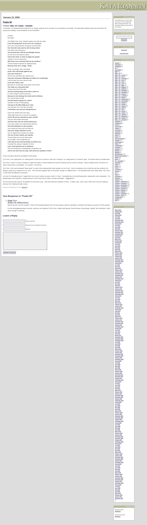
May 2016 (117, 247)
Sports (116, 174)
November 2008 (119, 356)
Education (117, 133)
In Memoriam (118, 145)
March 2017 (118, 239)
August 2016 (118, 242)
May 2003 (117, 469)
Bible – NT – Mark (119, 85)
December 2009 (119, 337)
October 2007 (118, 378)
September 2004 (119, 441)
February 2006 (118, 412)
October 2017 (118, 235)
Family (116, 137)
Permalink (29, 26)
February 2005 (118, 433)
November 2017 (119, 234)
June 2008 (117, 364)
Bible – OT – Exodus (120, 102)
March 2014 (118, 268)
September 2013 (119, 278)
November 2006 (119, 397)
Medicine (117, 152)
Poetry (116, 164)
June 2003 (117, 467)
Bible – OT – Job (119, 109)
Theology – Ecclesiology (121, 185)
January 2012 (118, 306)
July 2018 (117, 225)
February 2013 (118, 287)
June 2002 (117, 488)
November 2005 (119, 417)
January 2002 (118, 496)
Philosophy (118, 162)
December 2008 (119, 354)
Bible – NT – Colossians (121, 78)
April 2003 (117, 471)
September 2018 (119, 222)
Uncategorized (118, 197)
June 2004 (117, 447)
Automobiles (118, 70)
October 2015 (118, 256)
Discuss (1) (24, 187)
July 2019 (117, 216)
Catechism (117, 121)
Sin (116, 173)
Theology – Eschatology (121, 186)
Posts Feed (124, 50)
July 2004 (117, 445)
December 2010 (119, 321)
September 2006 (119, 400)
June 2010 (117, 332)
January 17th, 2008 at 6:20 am (18, 202)
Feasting (117, 140)
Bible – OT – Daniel (120, 97)
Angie (10, 201)
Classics (117, 128)
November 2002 (119, 479)
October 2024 (118, 211)
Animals (117, 63)
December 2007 (119, 374)
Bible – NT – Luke (119, 83)
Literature (117, 149)
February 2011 (118, 318)
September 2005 (119, 421)
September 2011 (119, 307)
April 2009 (117, 347)
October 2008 (118, 357)
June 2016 (117, 246)
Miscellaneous (118, 154)
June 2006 (117, 405)
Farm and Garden (119, 138)
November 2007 (119, 376)
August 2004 (118, 443)
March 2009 (118, 349)
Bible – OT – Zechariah (121, 119)
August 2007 (118, 381)
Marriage (117, 150)
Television (117, 178)
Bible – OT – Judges (120, 112)
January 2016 (118, 254)
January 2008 (118, 373)
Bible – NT (117, 73)
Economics (118, 131)
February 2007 (118, 392)
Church (117, 124)
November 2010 (119, 323)
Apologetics (118, 64)
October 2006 (118, 399)
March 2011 (118, 316)
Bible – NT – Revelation (121, 92)
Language (117, 147)
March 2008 (118, 369)
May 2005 (117, 428)
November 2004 (119, 438)
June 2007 (117, 385)
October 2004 (118, 440)
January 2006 (118, 414)
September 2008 (119, 359)
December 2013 (119, 273)
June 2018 (117, 227)
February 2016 (118, 253)
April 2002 (117, 491)
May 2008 (117, 366)
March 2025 (118, 210)
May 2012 (117, 301)
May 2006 (117, 407)
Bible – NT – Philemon (120, 88)
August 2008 (118, 361)
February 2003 (118, 474)
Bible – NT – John (119, 80)
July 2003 (117, 465)
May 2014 (117, 266)
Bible (116, 71)
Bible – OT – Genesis (120, 106)
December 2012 (119, 290)
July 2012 (117, 297)
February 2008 (118, 371)
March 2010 (118, 335)
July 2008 (117, 362)
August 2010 (118, 328)
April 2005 (117, 429)
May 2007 (117, 386)
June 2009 (117, 344)
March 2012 (118, 302)
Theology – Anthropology (121, 181)
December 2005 (119, 416)
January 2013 (118, 289)
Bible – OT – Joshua (120, 111)
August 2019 (118, 215)
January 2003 (118, 476)
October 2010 (118, 325)
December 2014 (119, 259)
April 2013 (117, 285)
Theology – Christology (121, 183)
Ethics (116, 135)
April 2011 (117, 314)
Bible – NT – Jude (119, 82)
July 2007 (117, 383)
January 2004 (118, 455)
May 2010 (117, 333)
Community (118, 130)
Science (117, 171)
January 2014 (118, 271)
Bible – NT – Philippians (121, 90)
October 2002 (118, 481)
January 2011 (118, 319)
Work (116, 200)
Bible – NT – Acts (119, 76)
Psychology (118, 169)
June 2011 (117, 311)
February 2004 (118, 453)
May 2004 (117, 448)
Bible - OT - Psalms (17, 26)
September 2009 (119, 340)
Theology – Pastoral (120, 190)
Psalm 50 (7, 22)
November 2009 (119, 338)
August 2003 (118, 464)
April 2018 (117, 228)
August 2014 (118, 263)
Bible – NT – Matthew (120, 87)
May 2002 (117, 490)
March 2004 (118, 452)
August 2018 (118, 223)
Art (115, 68)
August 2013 (118, 280)
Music (116, 159)
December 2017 (119, 232)
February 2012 (118, 304)
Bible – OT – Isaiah (120, 107)
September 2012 (119, 294)
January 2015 (118, 258)
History (117, 143)
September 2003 (119, 462)
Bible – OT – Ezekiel (120, 104)
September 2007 (119, 380)
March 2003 (118, 472)
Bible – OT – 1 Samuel (120, 95)
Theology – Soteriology (121, 193)
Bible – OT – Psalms (120, 118)
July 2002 (117, 486)
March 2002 (118, 493)
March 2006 (118, 411)
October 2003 (118, 460)
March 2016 (118, 251)
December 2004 (119, 436)
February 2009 (118, 350)
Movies (117, 157)
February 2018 (118, 230)
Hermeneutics (118, 142)
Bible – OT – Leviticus (120, 114)
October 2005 (118, 419)
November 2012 (119, 292)
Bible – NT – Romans (120, 94)
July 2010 (117, 330)
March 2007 (118, 390)
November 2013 (119, 275)
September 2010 (119, 326)
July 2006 (117, 404)
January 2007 (118, 393)
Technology (118, 176)
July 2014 (117, 265)
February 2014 (118, 270)
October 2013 (118, 277)
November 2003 (119, 459)
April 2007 (117, 388)
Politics (117, 166)
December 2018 (119, 220)
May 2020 (117, 213)
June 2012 (117, 299)
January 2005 (118, 435)
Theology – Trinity (119, 195)
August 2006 (118, 402)
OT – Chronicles (119, 161)
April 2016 (117, 249)
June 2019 (117, 218)
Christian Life (118, 123)
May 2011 (117, 313)
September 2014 (119, 261)
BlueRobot (117, 516)
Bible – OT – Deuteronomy (122, 99)
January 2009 (118, 352)
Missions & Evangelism (121, 155)
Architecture (118, 66)
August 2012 (118, 295)
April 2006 (117, 409)
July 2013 (117, 282)
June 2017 (117, 237)
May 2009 (117, 345)
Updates (117, 198)
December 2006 (119, 395)
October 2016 (118, 240)
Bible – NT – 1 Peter (120, 75)
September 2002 (119, 483)
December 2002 (119, 478)
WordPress (118, 511)
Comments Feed (124, 53)
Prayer (116, 167)
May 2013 (117, 283)
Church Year (118, 126)
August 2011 (118, 309)
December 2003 (119, 457)
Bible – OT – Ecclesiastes (121, 100)
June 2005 (117, 426)
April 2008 (117, 368)
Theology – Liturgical (120, 188)
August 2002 (118, 484)
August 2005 (118, 423)
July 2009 (117, 342)
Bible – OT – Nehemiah (121, 116)
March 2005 (118, 431)
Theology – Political (120, 191)
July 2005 (117, 424)
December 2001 (119, 498)
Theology (117, 179)
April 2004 (117, 450)
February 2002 (118, 495)
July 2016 (117, 244)
